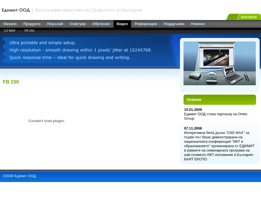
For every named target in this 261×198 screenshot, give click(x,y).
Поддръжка (174, 24)
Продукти (31, 24)
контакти (249, 17)
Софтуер (77, 24)
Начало (10, 24)
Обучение (101, 24)
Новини (198, 24)
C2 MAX (9, 30)
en (233, 17)
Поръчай (55, 24)
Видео (122, 24)
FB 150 (29, 30)
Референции (146, 24)
